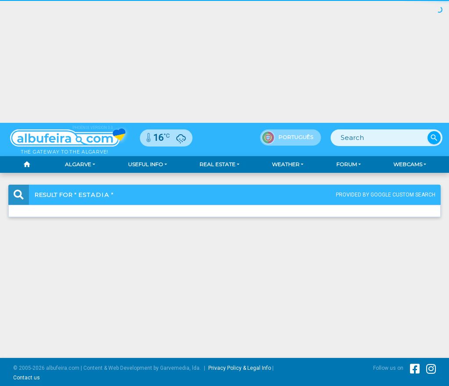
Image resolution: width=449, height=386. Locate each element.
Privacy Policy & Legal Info (239, 368)
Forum (346, 164)
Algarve (78, 164)
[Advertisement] (224, 61)
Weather (285, 164)
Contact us (26, 378)
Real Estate (217, 164)
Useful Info (145, 164)
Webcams (407, 164)
